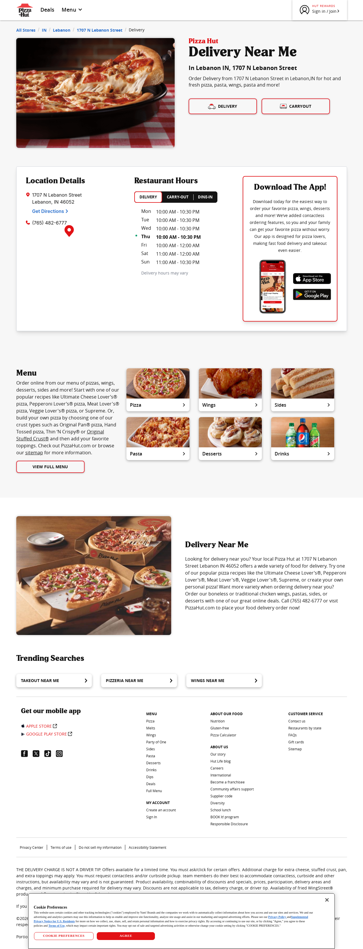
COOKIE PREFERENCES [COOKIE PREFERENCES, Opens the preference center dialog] (64, 935)
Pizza (158, 405)
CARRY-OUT (178, 197)
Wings (230, 405)
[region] (181, 921)
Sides (303, 405)
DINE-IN (205, 197)
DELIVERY (148, 197)
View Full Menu (50, 466)
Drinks (303, 454)
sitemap (34, 452)
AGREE (126, 935)
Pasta (158, 454)
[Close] (327, 900)
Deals (47, 9)
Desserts (230, 454)
